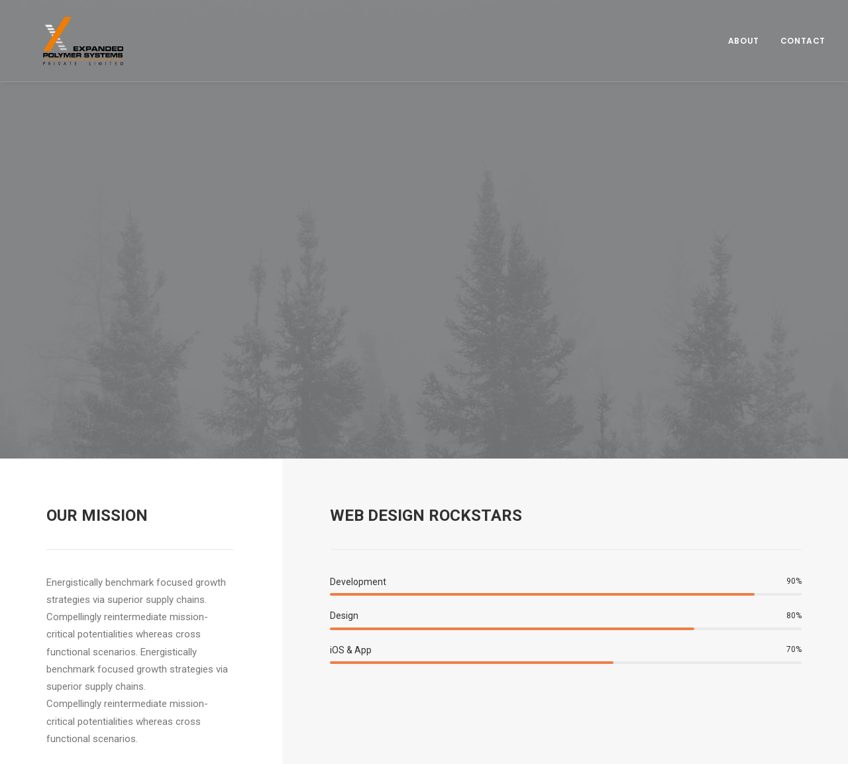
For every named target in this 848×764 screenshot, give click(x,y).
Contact (802, 31)
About (743, 31)
